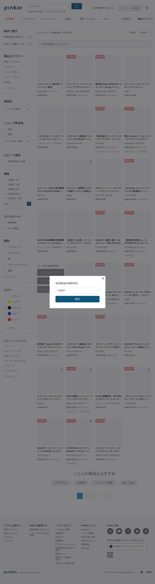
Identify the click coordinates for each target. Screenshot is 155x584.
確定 (77, 299)
